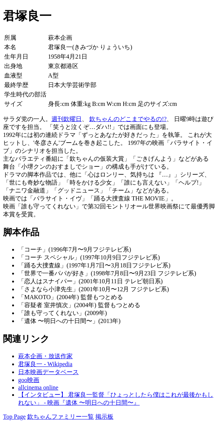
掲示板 (104, 416)
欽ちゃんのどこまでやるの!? (127, 119)
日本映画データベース (48, 372)
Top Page (14, 416)
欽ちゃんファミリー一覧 (60, 416)
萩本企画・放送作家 (45, 356)
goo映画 (28, 380)
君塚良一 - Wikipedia (45, 364)
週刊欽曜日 (66, 119)
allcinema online (38, 387)
